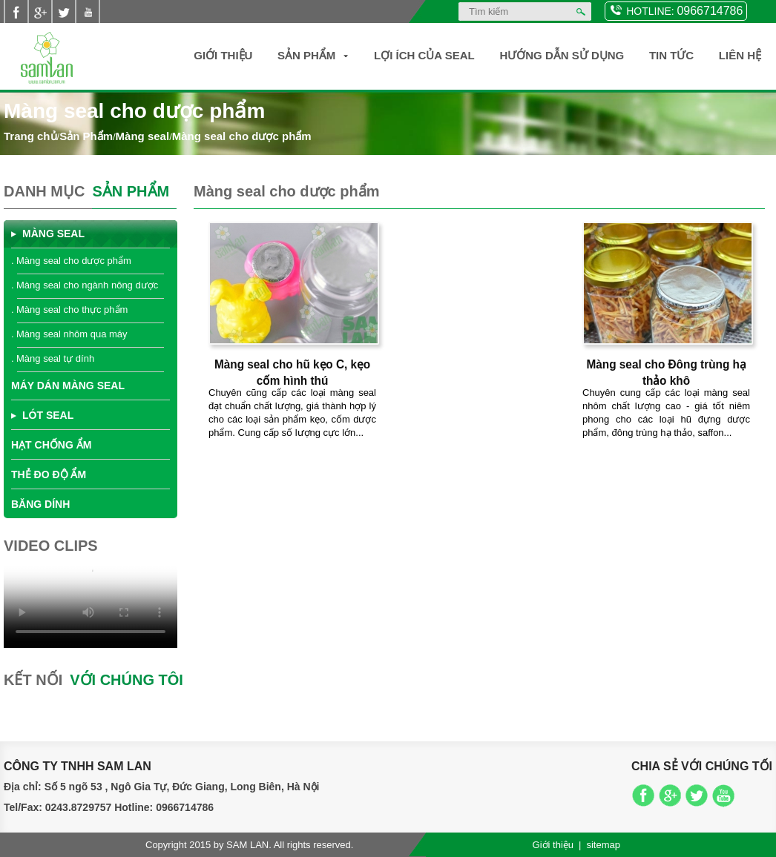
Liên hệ (740, 55)
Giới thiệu (223, 55)
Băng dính (40, 504)
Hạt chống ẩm (51, 445)
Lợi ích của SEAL (424, 55)
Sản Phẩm (306, 55)
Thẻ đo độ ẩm (48, 474)
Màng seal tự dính (55, 358)
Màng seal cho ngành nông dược (87, 285)
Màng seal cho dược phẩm (242, 136)
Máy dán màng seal (68, 385)
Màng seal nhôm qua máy (72, 334)
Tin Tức (671, 55)
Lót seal (47, 415)
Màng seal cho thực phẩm (72, 309)
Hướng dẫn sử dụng (561, 55)
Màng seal (143, 136)
